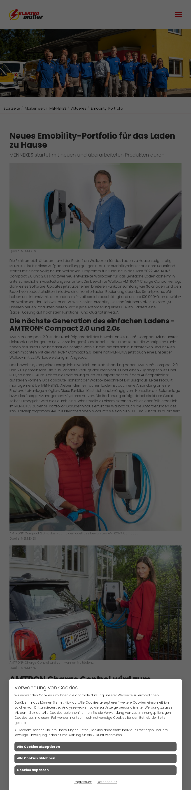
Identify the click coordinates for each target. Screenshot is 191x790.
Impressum (83, 782)
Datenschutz (107, 782)
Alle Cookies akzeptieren (38, 746)
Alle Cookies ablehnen (36, 758)
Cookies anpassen (33, 770)
